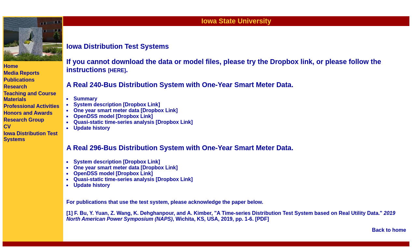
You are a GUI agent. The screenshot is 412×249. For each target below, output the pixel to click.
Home (11, 66)
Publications (19, 80)
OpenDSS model (94, 116)
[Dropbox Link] (141, 104)
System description (98, 104)
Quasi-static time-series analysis (114, 122)
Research (15, 86)
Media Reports (21, 73)
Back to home (389, 230)
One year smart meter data (106, 110)
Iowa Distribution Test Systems (117, 46)
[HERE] (117, 70)
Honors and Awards (28, 113)
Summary (85, 98)
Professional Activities (31, 106)
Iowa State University (236, 21)
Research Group (24, 120)
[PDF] (262, 219)
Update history (92, 128)
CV (7, 126)
